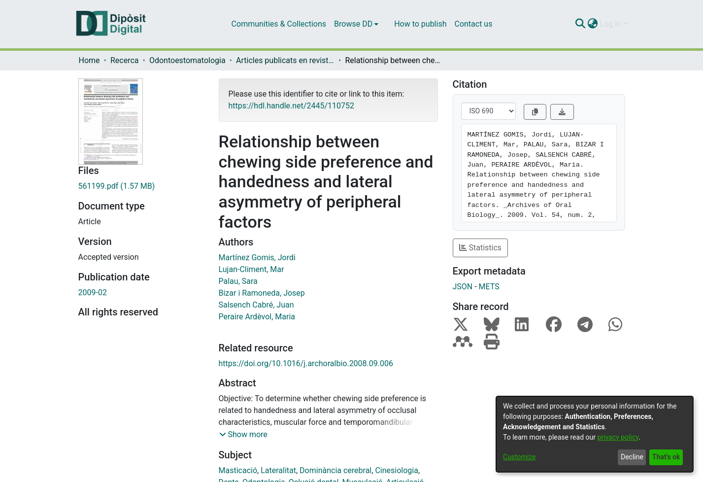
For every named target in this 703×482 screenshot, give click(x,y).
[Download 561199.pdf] (141, 186)
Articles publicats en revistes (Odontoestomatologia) (285, 60)
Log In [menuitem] (611, 24)
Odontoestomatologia (187, 60)
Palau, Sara (238, 281)
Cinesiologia (396, 470)
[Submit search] (580, 24)
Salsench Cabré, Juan (256, 305)
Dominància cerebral (335, 470)
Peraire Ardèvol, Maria (257, 316)
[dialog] (594, 434)
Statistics (480, 247)
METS (489, 286)
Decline (632, 457)
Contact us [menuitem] (473, 24)
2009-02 (92, 292)
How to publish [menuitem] (420, 24)
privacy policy (617, 437)
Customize (519, 457)
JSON (463, 286)
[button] (243, 434)
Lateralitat (278, 470)
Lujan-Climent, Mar (251, 269)
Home (89, 60)
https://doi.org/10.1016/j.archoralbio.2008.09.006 (306, 363)
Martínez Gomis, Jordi (257, 257)
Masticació (238, 470)
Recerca (124, 60)
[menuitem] (356, 24)
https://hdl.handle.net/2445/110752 (291, 105)
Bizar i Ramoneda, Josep (262, 293)
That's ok (666, 457)
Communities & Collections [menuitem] (279, 24)
